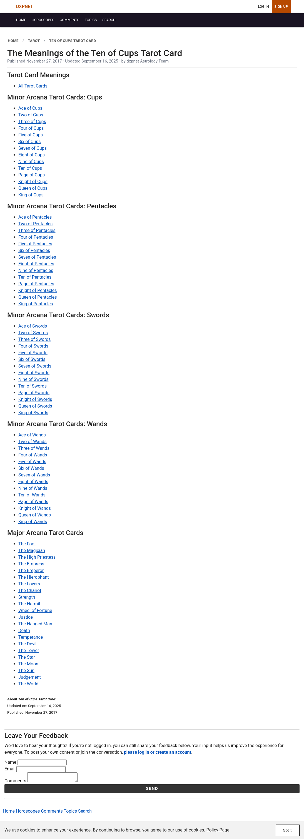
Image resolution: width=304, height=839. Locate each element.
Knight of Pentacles (37, 290)
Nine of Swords (33, 379)
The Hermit (29, 603)
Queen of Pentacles (37, 297)
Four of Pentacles (35, 237)
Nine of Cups (31, 161)
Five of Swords (33, 352)
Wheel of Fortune (35, 610)
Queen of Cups (33, 188)
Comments (52, 812)
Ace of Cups (30, 108)
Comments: (15, 782)
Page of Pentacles (36, 283)
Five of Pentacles (35, 243)
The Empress (31, 563)
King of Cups (31, 195)
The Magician (31, 550)
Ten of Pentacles (34, 277)
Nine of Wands (32, 488)
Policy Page (218, 830)
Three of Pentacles (36, 230)
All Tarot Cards (33, 86)
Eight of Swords (33, 372)
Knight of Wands (34, 508)
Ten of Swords (32, 386)
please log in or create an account (157, 752)
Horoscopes (28, 812)
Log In (263, 6)
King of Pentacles (35, 303)
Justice (25, 617)
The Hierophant (33, 577)
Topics (70, 812)
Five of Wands (32, 461)
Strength (26, 597)
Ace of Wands (32, 435)
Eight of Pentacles (36, 263)
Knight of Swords (35, 399)
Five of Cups (30, 135)
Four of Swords (33, 346)
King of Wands (32, 521)
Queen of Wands (34, 515)
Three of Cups (32, 121)
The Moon (28, 663)
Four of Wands (32, 455)
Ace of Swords (32, 326)
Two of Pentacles (35, 223)
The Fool (27, 543)
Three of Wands (33, 448)
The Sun (26, 670)
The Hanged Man (35, 623)
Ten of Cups (30, 168)
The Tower (28, 650)
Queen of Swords (35, 406)
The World (28, 683)
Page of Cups (31, 175)
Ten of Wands (31, 495)
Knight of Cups (33, 181)
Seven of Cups (32, 148)
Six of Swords (31, 359)
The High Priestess (37, 557)
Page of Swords (33, 392)
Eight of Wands (33, 481)
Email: (10, 768)
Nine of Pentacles (35, 270)
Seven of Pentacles (37, 257)
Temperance (30, 637)
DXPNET (24, 6)
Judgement (29, 677)
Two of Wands (32, 441)
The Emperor (31, 570)
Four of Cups (31, 128)
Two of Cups (30, 115)
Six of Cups (29, 141)
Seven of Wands (34, 475)
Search (85, 812)
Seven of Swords (34, 366)
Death (24, 630)
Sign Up (281, 6)
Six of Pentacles (34, 250)
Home (9, 812)
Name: (11, 762)
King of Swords (33, 412)
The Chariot (29, 590)
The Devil (27, 643)
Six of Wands (31, 468)
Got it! (288, 830)
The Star (26, 657)
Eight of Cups (31, 155)
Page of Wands (33, 501)
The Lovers (29, 583)
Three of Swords (34, 339)
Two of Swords (33, 332)
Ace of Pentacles (35, 217)
